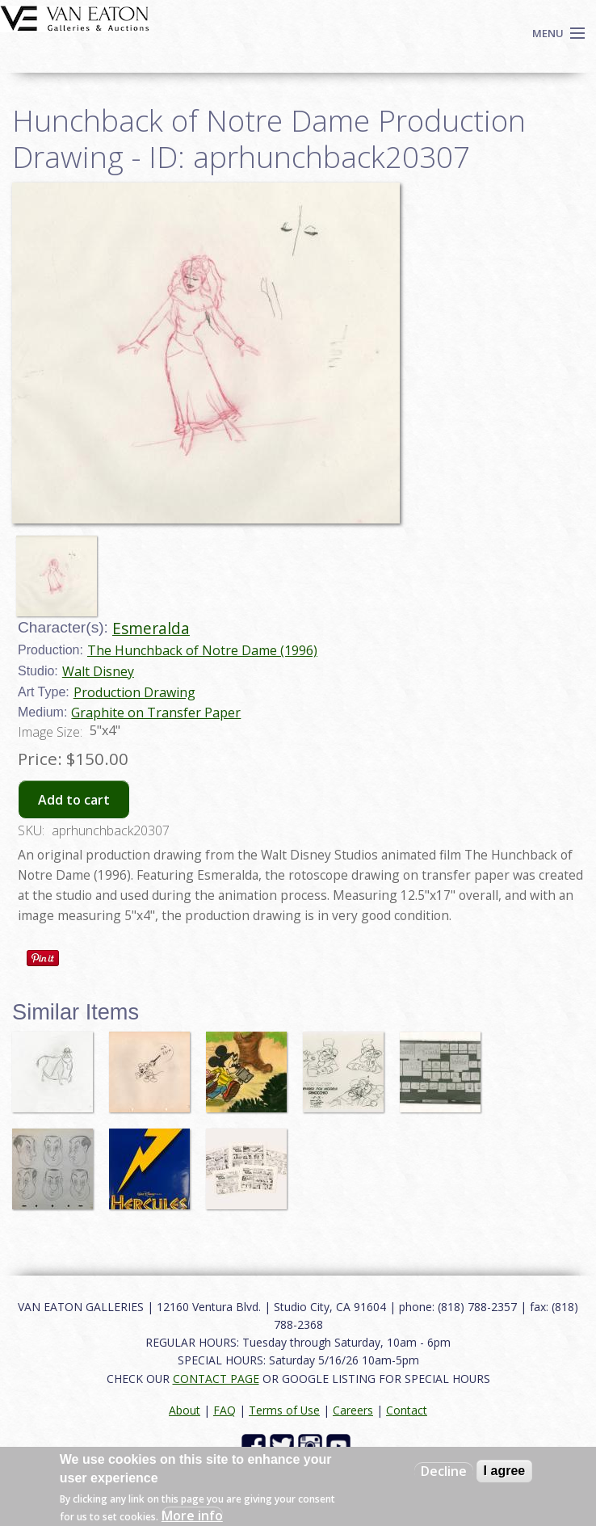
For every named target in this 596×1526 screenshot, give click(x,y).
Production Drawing (134, 692)
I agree (505, 1471)
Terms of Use (284, 1410)
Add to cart (74, 800)
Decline (444, 1471)
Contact (406, 1410)
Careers (353, 1410)
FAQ (224, 1410)
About (184, 1410)
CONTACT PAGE (216, 1378)
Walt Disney (98, 671)
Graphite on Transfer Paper (156, 712)
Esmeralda (151, 628)
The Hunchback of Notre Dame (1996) (202, 650)
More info (192, 1515)
